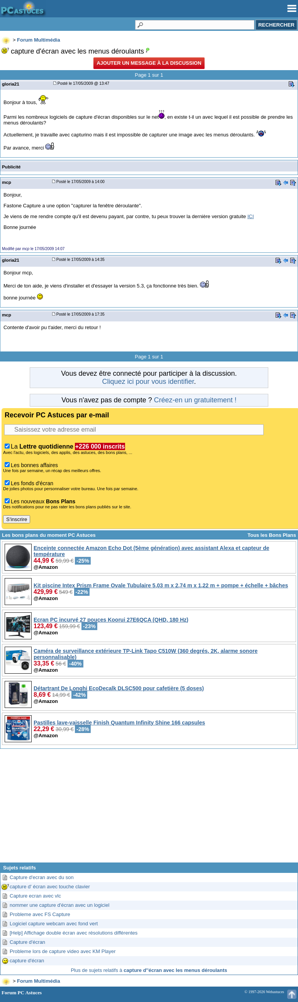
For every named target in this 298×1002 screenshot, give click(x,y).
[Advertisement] (149, 808)
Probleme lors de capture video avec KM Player (63, 951)
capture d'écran (27, 960)
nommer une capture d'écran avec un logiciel (59, 905)
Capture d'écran (27, 942)
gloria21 (10, 83)
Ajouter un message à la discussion (149, 63)
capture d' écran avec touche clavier (50, 886)
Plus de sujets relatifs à (149, 970)
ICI (250, 216)
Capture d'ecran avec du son (42, 877)
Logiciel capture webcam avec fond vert (54, 923)
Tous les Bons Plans (271, 535)
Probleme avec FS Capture (40, 914)
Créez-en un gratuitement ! (195, 400)
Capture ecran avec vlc (35, 896)
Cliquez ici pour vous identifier (148, 381)
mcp (6, 182)
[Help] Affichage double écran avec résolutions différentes (73, 933)
